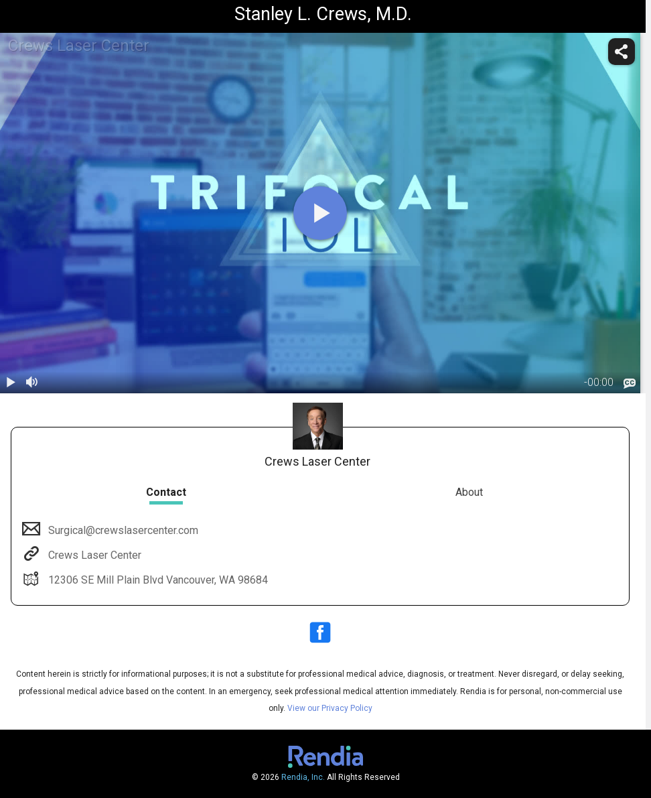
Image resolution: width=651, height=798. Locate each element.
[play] (320, 213)
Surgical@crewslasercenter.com (122, 530)
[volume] (32, 382)
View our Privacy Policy (329, 708)
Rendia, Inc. (303, 777)
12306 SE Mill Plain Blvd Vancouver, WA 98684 (157, 580)
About (469, 492)
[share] (621, 51)
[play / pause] (10, 382)
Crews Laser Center (93, 555)
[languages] (629, 383)
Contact (166, 492)
